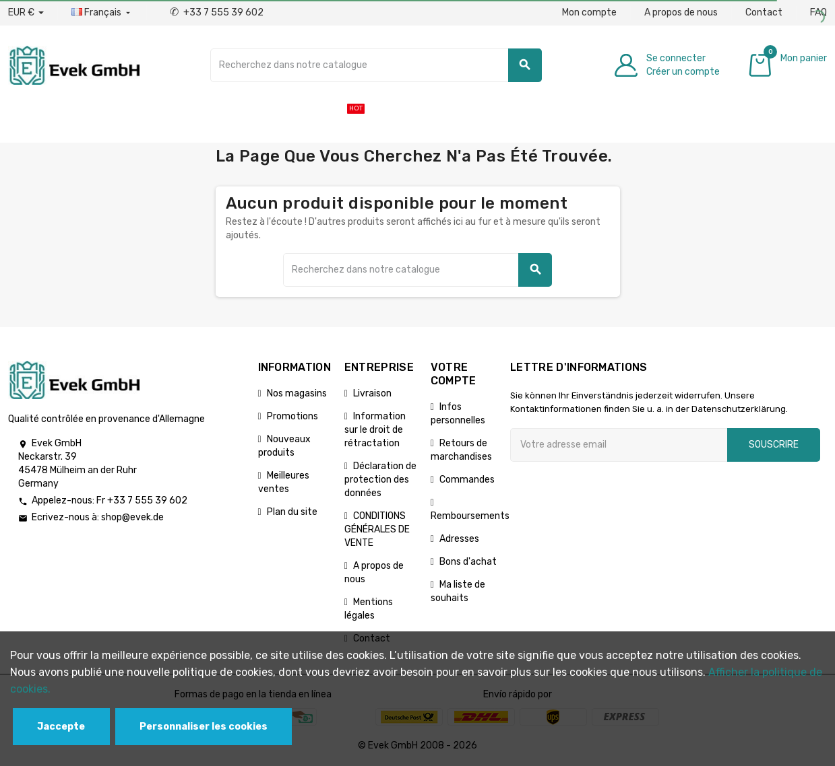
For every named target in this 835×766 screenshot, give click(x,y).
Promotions (292, 416)
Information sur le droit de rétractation (375, 430)
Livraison (372, 393)
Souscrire (774, 444)
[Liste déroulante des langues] (102, 13)
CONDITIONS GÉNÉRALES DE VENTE (377, 529)
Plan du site (292, 512)
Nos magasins (297, 393)
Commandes (467, 479)
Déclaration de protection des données (380, 479)
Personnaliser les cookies (204, 726)
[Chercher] (375, 65)
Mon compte (589, 12)
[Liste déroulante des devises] (26, 13)
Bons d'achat (468, 561)
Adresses (459, 539)
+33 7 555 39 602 (217, 12)
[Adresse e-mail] (618, 445)
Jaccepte (61, 726)
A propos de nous (681, 12)
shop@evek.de (132, 517)
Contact (763, 12)
